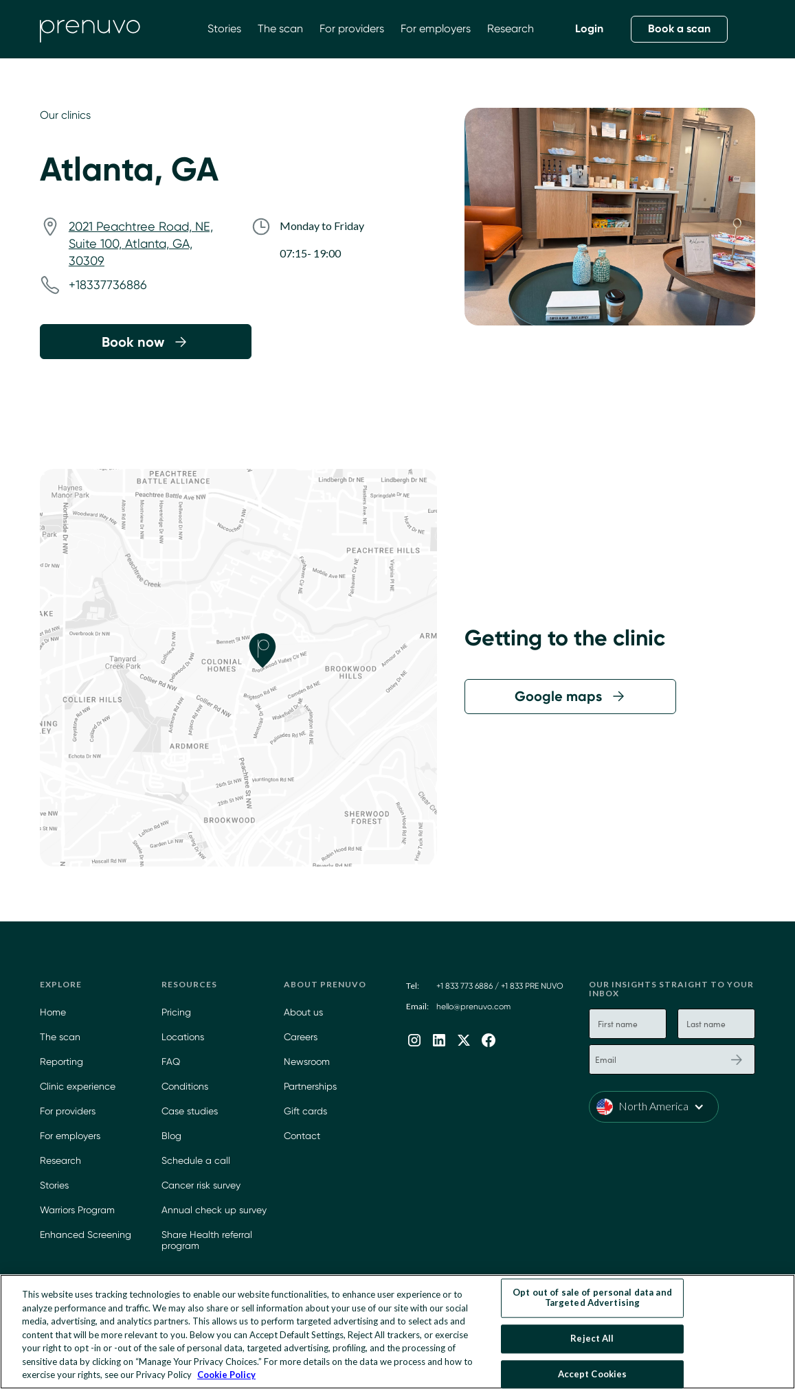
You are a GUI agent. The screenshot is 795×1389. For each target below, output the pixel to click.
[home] (90, 29)
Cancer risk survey (200, 1185)
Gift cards (305, 1110)
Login (589, 28)
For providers (352, 28)
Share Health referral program (206, 1240)
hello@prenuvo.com (473, 1006)
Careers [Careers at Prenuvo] (300, 1036)
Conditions (184, 1086)
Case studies (189, 1110)
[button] (654, 1107)
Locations (182, 1036)
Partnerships (310, 1086)
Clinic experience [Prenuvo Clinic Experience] (77, 1086)
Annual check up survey (214, 1209)
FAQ (170, 1061)
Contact (302, 1135)
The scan (280, 28)
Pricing (176, 1012)
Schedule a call (195, 1160)
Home (53, 1012)
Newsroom (307, 1061)
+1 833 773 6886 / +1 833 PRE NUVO (499, 986)
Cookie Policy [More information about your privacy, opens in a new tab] (226, 1374)
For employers (436, 28)
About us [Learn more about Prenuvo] (303, 1012)
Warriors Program (77, 1209)
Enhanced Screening (85, 1234)
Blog (171, 1135)
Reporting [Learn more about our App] (61, 1061)
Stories (224, 28)
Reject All (592, 1338)
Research (510, 28)
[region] (397, 1331)
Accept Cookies (592, 1373)
